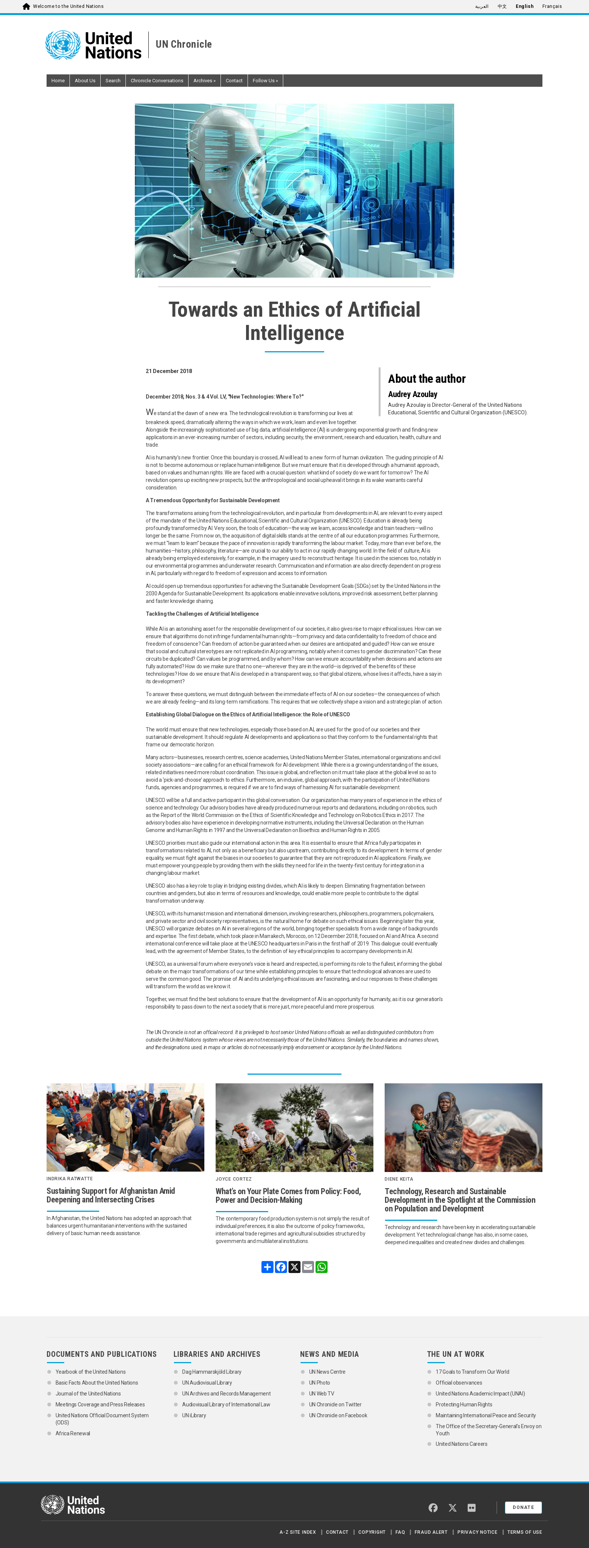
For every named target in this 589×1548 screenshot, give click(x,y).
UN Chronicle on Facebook (338, 1415)
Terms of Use (524, 1532)
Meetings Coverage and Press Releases (100, 1405)
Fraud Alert (431, 1532)
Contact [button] (234, 80)
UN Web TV (321, 1394)
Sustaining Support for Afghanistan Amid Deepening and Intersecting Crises (111, 1195)
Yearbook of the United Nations (91, 1372)
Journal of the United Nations (88, 1394)
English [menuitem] (524, 6)
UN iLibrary (194, 1415)
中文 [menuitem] (502, 6)
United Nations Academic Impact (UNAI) (480, 1394)
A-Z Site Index (297, 1532)
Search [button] (113, 80)
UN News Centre (328, 1372)
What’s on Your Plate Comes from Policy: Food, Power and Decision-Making (288, 1196)
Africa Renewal (73, 1433)
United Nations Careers (461, 1444)
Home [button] (58, 80)
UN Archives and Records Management (227, 1394)
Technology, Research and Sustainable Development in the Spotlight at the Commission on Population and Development (460, 1200)
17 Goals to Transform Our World (472, 1372)
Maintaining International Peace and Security (486, 1415)
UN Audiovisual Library (207, 1383)
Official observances (459, 1383)
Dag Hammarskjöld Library (212, 1372)
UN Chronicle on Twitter (335, 1405)
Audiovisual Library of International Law (226, 1405)
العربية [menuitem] (482, 6)
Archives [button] (204, 80)
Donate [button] (523, 1507)
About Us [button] (85, 80)
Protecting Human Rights (464, 1405)
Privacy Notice (478, 1532)
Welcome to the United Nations (68, 6)
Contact (337, 1532)
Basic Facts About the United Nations (97, 1383)
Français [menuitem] (552, 6)
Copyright (372, 1532)
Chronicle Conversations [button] (157, 80)
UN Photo (319, 1383)
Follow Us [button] (265, 80)
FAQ (400, 1532)
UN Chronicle (184, 44)
